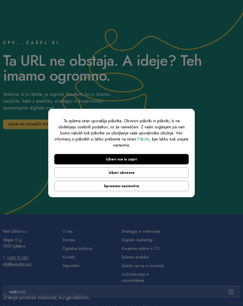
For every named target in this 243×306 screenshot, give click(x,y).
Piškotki (143, 139)
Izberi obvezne (122, 172)
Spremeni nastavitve (121, 185)
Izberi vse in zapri (121, 158)
